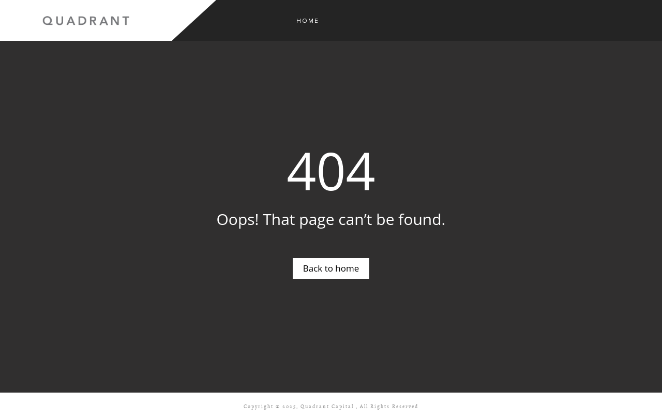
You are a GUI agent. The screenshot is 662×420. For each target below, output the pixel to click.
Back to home (331, 268)
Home (307, 21)
